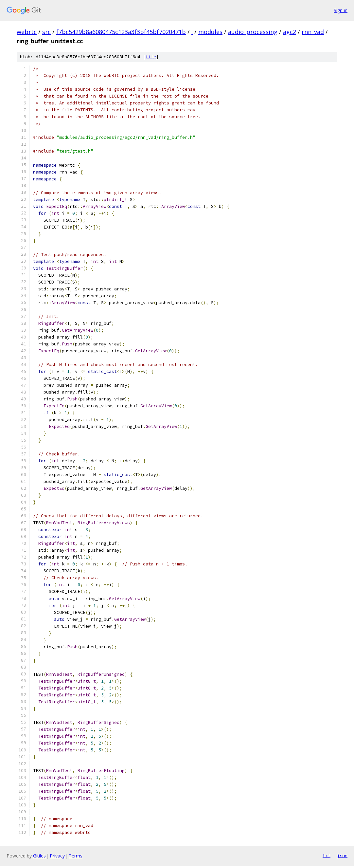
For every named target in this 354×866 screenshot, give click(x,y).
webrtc (27, 32)
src (46, 32)
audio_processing (252, 32)
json (342, 855)
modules (210, 32)
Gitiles (39, 856)
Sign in (340, 10)
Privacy (57, 856)
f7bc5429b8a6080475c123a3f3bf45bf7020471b (121, 32)
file (151, 57)
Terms (75, 856)
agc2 (289, 32)
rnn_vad (313, 32)
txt (326, 855)
